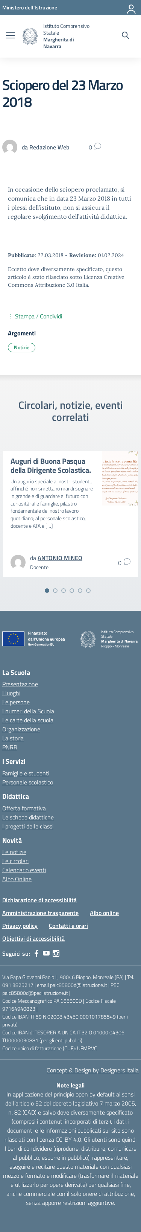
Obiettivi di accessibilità (33, 938)
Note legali (70, 1085)
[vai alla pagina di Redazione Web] (49, 147)
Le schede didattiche (28, 817)
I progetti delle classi (27, 826)
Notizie (21, 347)
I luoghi (11, 692)
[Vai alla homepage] (30, 36)
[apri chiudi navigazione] (10, 36)
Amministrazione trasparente (40, 912)
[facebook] (36, 953)
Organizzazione (21, 729)
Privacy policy (20, 925)
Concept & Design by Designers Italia (93, 1070)
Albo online (104, 912)
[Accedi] (131, 7)
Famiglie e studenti (25, 773)
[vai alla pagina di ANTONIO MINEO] (60, 557)
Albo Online (17, 878)
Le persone (16, 702)
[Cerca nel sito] (125, 36)
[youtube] (46, 953)
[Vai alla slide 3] (63, 590)
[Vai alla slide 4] (72, 590)
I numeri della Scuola (28, 711)
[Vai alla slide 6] (88, 590)
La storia (13, 738)
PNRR (9, 747)
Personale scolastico (27, 782)
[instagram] (56, 953)
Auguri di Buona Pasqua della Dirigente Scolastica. (51, 465)
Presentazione (20, 683)
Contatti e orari (68, 925)
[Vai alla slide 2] (55, 590)
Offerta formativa (24, 808)
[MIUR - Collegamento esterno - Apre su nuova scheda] (29, 7)
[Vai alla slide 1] (47, 590)
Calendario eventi (24, 869)
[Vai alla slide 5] (80, 590)
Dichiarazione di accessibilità (39, 900)
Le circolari (15, 860)
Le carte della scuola (27, 720)
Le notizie (14, 851)
